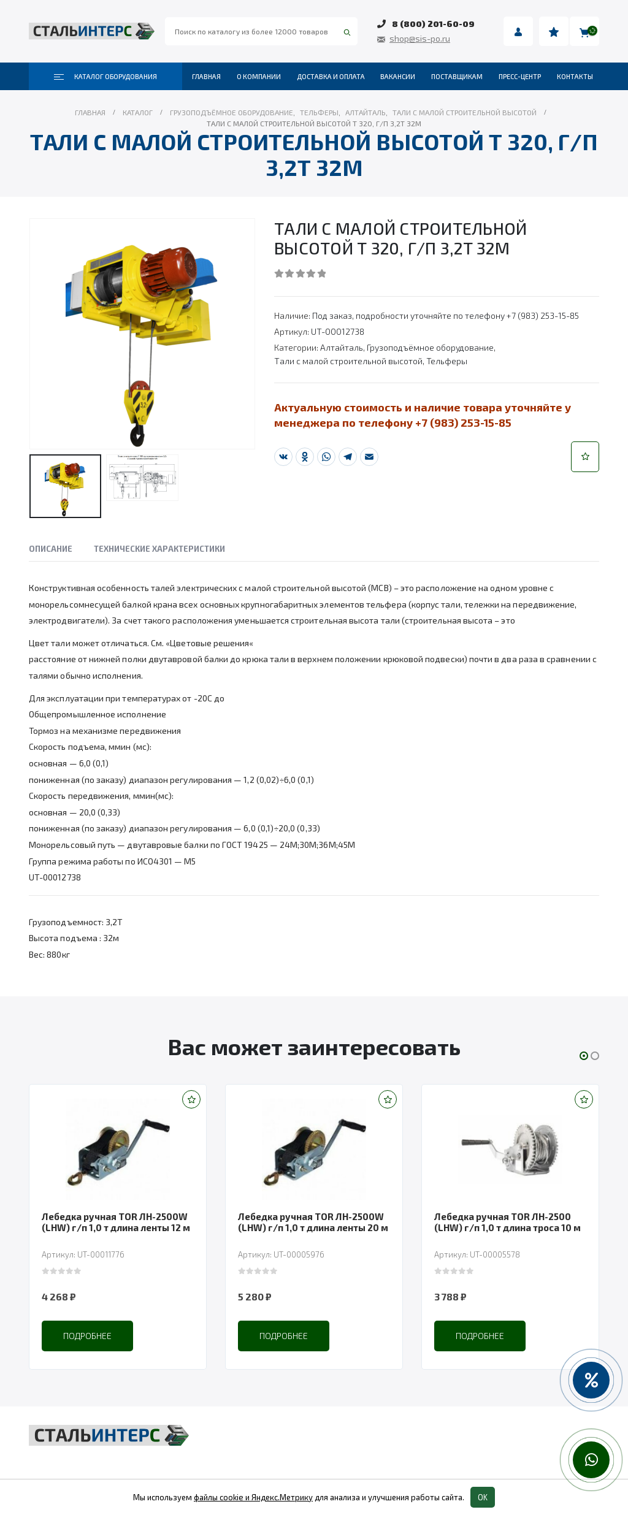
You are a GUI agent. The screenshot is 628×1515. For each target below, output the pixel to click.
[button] (585, 456)
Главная (206, 76)
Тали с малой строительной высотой (348, 361)
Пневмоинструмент (466, 1459)
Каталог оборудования (105, 76)
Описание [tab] (50, 549)
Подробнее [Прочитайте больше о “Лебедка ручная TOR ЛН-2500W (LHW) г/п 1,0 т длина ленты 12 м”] (87, 1335)
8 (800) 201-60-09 (433, 23)
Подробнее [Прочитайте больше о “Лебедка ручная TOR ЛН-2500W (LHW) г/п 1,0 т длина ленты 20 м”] (283, 1335)
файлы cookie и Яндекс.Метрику (253, 1497)
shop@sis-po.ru (419, 38)
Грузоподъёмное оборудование (430, 347)
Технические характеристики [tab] (159, 549)
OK (483, 1497)
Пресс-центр (520, 76)
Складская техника (268, 1459)
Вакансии (397, 76)
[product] (118, 1149)
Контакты (575, 76)
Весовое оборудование (474, 1436)
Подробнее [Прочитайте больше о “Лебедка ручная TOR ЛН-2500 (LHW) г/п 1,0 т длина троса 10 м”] (480, 1335)
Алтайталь (341, 347)
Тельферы (446, 361)
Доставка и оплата (331, 76)
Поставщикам (457, 76)
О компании (259, 76)
